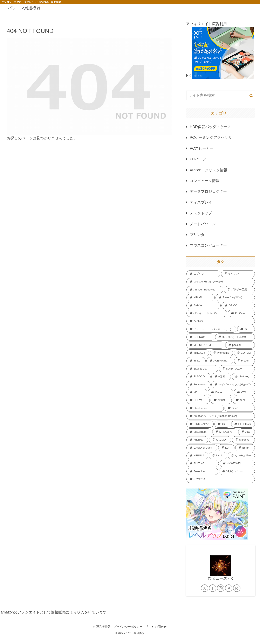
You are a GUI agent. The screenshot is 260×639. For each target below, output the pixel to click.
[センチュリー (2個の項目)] (241, 455)
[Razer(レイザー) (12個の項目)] (235, 297)
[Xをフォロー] (204, 588)
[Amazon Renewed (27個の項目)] (204, 289)
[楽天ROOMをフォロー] (236, 588)
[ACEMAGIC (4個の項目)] (219, 360)
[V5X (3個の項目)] (244, 392)
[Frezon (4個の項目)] (244, 360)
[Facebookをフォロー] (212, 588)
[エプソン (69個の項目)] (203, 273)
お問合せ (159, 626)
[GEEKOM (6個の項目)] (200, 336)
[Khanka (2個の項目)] (197, 439)
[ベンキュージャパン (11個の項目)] (206, 313)
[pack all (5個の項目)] (240, 345)
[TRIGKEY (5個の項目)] (197, 352)
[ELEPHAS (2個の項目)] (243, 424)
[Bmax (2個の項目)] (245, 447)
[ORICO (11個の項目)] (238, 305)
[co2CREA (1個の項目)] (220, 479)
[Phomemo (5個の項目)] (221, 352)
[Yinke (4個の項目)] (196, 360)
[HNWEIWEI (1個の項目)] (237, 463)
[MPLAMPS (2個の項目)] (224, 431)
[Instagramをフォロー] (220, 588)
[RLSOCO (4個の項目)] (198, 376)
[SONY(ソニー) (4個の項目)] (237, 368)
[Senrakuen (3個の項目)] (198, 384)
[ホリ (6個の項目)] (246, 329)
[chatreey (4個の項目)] (243, 376)
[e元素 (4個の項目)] (221, 376)
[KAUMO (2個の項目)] (220, 439)
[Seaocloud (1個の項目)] (202, 471)
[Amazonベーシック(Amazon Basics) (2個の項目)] (220, 416)
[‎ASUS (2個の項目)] (221, 400)
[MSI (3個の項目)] (196, 392)
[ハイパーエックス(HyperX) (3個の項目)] (233, 384)
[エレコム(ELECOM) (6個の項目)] (235, 336)
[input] (220, 95)
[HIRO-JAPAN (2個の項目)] (200, 424)
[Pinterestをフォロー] (228, 588)
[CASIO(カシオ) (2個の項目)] (201, 447)
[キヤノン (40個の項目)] (238, 273)
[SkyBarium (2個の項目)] (198, 431)
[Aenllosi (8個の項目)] (220, 321)
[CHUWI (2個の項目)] (198, 400)
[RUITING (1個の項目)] (202, 463)
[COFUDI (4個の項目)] (244, 352)
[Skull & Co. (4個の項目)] (202, 368)
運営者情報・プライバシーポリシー (118, 626)
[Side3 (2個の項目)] (240, 408)
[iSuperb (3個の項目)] (220, 392)
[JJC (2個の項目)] (246, 431)
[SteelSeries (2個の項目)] (205, 408)
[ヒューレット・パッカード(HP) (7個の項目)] (211, 329)
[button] (251, 95)
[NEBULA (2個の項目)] (197, 455)
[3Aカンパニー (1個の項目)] (237, 471)
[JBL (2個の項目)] (222, 424)
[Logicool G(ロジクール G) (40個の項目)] (220, 281)
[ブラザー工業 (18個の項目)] (239, 289)
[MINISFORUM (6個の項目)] (205, 345)
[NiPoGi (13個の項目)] (200, 297)
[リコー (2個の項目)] (244, 400)
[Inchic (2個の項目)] (218, 455)
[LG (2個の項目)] (226, 447)
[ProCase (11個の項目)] (241, 313)
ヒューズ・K (222, 578)
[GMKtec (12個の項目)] (203, 305)
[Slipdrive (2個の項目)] (243, 439)
